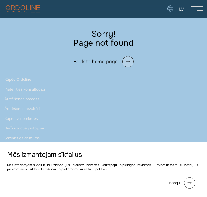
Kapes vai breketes (21, 118)
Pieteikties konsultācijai (24, 89)
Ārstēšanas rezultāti (22, 108)
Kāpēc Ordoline (17, 79)
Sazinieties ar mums (22, 137)
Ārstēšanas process (21, 98)
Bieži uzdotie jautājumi (24, 128)
